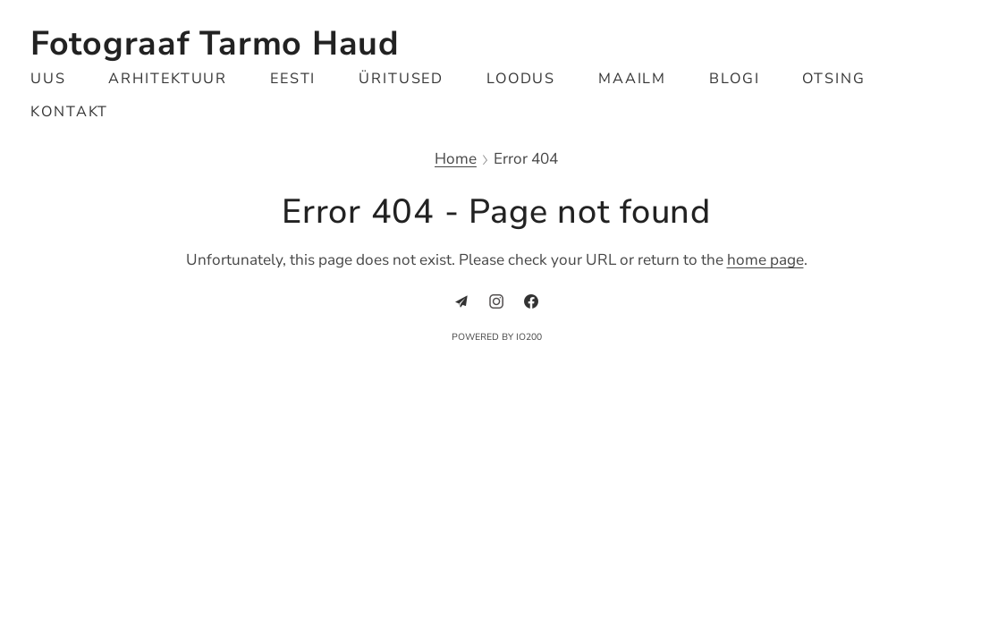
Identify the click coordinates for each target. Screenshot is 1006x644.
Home (456, 159)
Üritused (401, 79)
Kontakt (69, 112)
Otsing (834, 79)
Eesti (293, 79)
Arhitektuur (167, 79)
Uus (48, 79)
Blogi (734, 79)
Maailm (632, 79)
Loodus (521, 79)
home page (765, 260)
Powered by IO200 (497, 337)
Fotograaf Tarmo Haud (215, 43)
